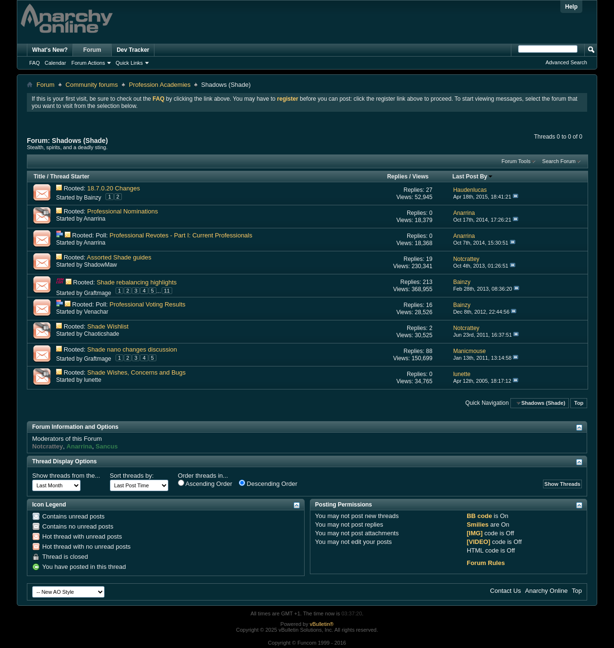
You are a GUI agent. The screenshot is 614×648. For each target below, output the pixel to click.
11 (167, 291)
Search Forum (559, 161)
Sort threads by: (132, 475)
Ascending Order (205, 483)
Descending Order (268, 483)
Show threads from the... (66, 475)
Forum (92, 50)
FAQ (34, 63)
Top (578, 403)
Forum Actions (88, 63)
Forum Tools (516, 161)
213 (427, 282)
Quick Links (129, 63)
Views (421, 176)
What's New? (50, 50)
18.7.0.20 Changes (113, 188)
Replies (397, 176)
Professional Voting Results (147, 304)
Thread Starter (69, 176)
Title (39, 176)
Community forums (92, 84)
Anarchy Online (546, 590)
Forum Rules (486, 562)
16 (429, 305)
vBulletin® (322, 624)
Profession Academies (160, 84)
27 (429, 190)
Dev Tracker (133, 50)
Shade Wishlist (108, 326)
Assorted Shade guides (119, 257)
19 (429, 259)
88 (429, 351)
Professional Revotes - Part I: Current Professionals (180, 235)
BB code (479, 515)
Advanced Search (566, 62)
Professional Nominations (122, 211)
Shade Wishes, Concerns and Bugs (136, 372)
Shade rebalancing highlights (136, 282)
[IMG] (475, 533)
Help (571, 6)
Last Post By (472, 176)
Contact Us (505, 590)
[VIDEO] (478, 541)
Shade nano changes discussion (132, 349)
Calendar (55, 63)
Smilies (478, 524)
